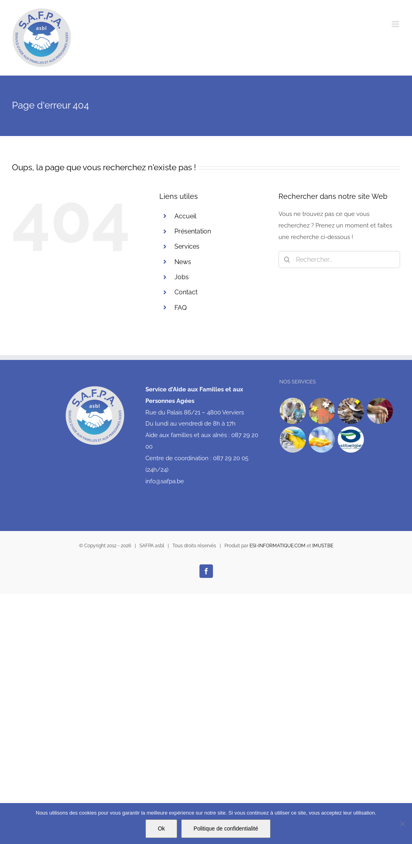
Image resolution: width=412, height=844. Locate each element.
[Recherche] (287, 259)
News (182, 262)
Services (186, 246)
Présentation (192, 231)
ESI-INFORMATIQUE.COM (278, 545)
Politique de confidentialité (225, 828)
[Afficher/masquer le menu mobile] (396, 24)
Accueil (185, 216)
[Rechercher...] (339, 259)
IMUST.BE (322, 545)
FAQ (180, 307)
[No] (402, 824)
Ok (161, 828)
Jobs (181, 277)
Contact (185, 292)
